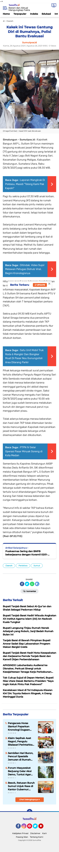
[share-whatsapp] (32, 584)
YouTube (43, 827)
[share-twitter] (27, 584)
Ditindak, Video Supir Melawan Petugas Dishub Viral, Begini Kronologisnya (25, 269)
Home (6, 13)
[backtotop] (29, 812)
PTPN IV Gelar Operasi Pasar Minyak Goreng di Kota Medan (23, 451)
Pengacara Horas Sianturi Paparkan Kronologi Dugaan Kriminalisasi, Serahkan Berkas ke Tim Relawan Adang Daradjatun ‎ (20, 726)
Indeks (34, 13)
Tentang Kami (36, 837)
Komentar (29, 591)
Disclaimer (35, 833)
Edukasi (46, 13)
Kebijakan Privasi (20, 833)
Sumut (37, 565)
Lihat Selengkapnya (29, 799)
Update (40, 285)
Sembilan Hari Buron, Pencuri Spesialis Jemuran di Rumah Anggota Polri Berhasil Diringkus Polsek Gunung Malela (21, 756)
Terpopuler (20, 13)
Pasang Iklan (22, 837)
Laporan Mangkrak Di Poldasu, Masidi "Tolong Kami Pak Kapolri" (25, 184)
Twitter (37, 827)
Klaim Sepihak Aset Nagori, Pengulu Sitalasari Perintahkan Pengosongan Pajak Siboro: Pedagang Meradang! (21, 741)
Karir (44, 833)
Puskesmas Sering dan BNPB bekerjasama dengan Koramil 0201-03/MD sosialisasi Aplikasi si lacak (26, 553)
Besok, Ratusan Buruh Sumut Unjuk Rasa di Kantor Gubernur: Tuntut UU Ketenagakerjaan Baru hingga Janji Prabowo (21, 786)
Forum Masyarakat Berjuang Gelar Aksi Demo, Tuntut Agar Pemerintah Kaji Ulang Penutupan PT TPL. (21, 771)
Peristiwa (23, 565)
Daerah (9, 565)
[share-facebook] (22, 584)
